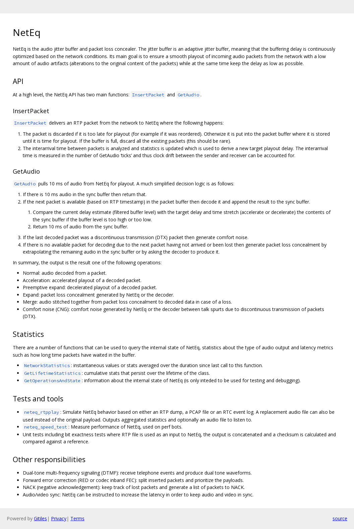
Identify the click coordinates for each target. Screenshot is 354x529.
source (340, 518)
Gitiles (40, 518)
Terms (77, 518)
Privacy (58, 518)
